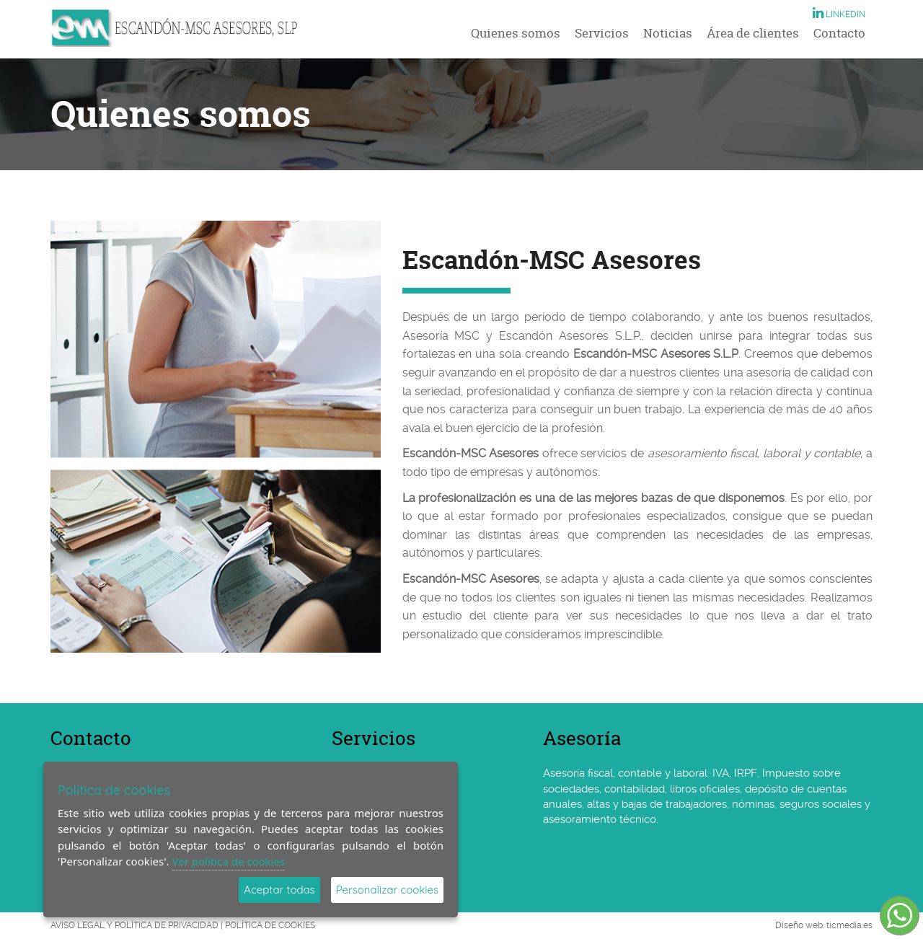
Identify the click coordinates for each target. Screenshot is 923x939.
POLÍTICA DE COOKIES (270, 925)
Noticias (667, 33)
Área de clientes (753, 33)
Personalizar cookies (387, 889)
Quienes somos (515, 33)
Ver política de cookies (229, 861)
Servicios (602, 33)
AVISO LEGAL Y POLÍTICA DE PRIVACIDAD (134, 925)
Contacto (839, 33)
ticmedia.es (849, 925)
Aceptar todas (279, 889)
